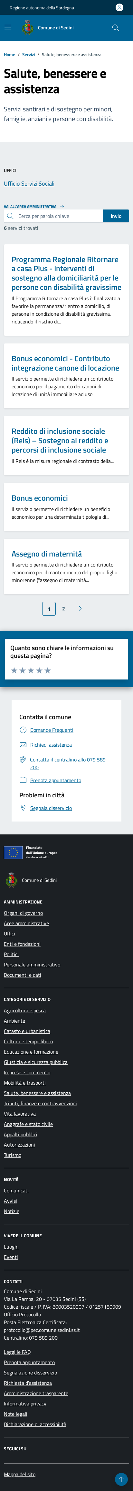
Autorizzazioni (19, 1145)
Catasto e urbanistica (27, 1031)
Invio (116, 216)
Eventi (11, 1257)
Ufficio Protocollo (22, 1314)
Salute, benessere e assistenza (37, 1093)
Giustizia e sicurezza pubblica (36, 1062)
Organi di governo (23, 913)
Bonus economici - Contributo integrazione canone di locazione (65, 363)
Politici (11, 954)
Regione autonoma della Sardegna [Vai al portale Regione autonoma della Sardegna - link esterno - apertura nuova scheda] (42, 7)
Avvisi (10, 1201)
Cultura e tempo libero (28, 1041)
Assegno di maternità (47, 553)
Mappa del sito (19, 1474)
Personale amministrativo (32, 964)
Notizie (11, 1211)
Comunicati (16, 1190)
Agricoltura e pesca (25, 1010)
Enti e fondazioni (22, 944)
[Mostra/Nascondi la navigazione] (8, 27)
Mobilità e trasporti (25, 1083)
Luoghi (11, 1247)
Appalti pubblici (20, 1134)
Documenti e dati (22, 975)
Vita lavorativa (20, 1114)
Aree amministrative (26, 923)
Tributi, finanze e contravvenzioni (40, 1103)
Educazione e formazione (31, 1052)
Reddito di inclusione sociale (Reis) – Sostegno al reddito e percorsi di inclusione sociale (60, 440)
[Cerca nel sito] (115, 28)
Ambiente (14, 1021)
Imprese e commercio (27, 1072)
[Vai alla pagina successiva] (80, 608)
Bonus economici (40, 498)
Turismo (12, 1155)
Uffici (9, 933)
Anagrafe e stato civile (28, 1124)
